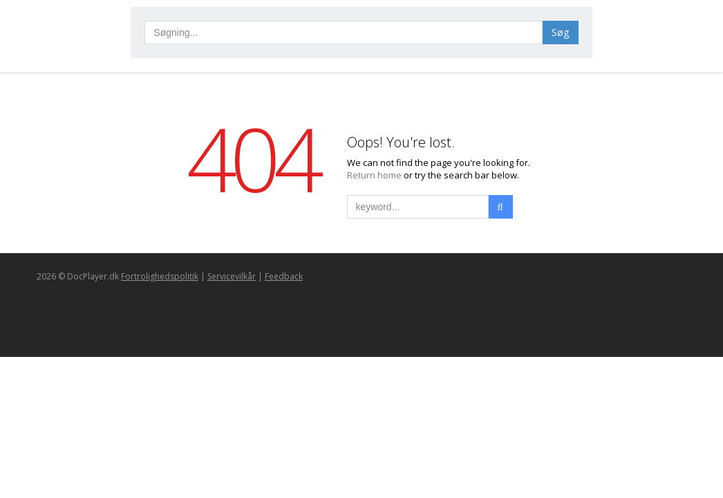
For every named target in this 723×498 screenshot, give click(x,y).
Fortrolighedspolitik (159, 276)
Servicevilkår (231, 276)
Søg (560, 32)
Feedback (284, 276)
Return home (375, 175)
